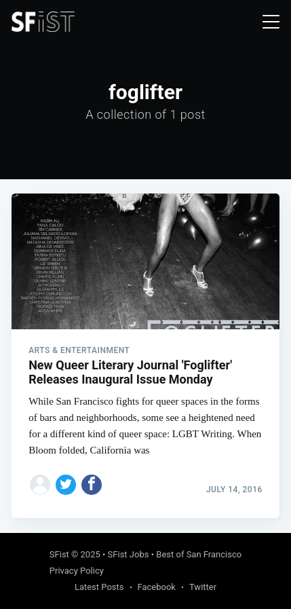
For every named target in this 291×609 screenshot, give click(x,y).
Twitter (202, 587)
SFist (59, 554)
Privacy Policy (77, 571)
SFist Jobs (128, 554)
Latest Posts (99, 587)
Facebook (157, 587)
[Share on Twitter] (65, 484)
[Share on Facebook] (91, 484)
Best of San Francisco (198, 554)
